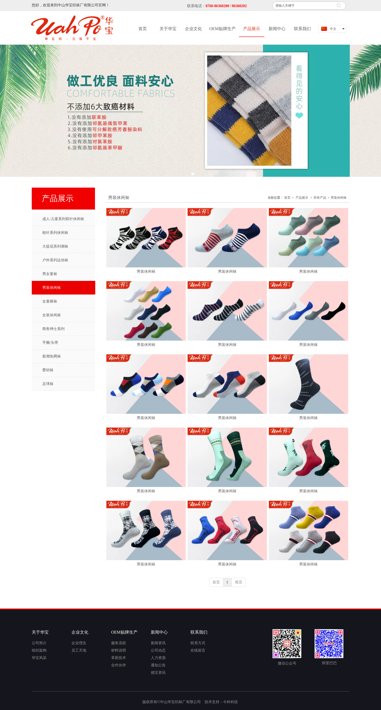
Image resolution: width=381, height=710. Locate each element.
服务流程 (118, 643)
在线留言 (197, 650)
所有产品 (320, 197)
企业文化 (79, 632)
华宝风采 (39, 658)
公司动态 (158, 650)
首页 (287, 197)
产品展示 (302, 197)
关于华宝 (40, 632)
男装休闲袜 (339, 197)
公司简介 (39, 643)
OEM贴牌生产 (124, 632)
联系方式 (197, 643)
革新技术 (118, 658)
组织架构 (39, 650)
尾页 (238, 582)
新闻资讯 (158, 643)
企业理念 (78, 643)
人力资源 (158, 658)
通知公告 (158, 665)
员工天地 (78, 650)
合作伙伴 (118, 665)
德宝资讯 (158, 673)
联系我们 (198, 632)
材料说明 (118, 650)
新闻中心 (159, 632)
